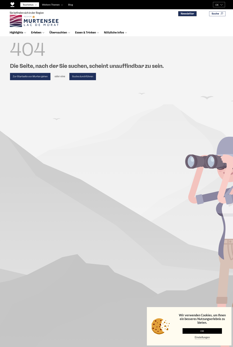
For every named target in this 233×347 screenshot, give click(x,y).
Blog (70, 4)
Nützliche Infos (114, 32)
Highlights (16, 32)
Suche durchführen (82, 76)
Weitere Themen (51, 4)
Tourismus (28, 4)
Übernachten (58, 32)
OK (202, 330)
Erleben (36, 32)
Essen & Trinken (85, 32)
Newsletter (187, 13)
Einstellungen (202, 337)
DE (217, 4)
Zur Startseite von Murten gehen (30, 76)
